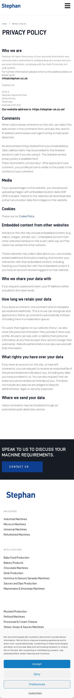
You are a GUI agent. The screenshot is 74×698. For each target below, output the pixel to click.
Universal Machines (15, 529)
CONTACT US (19, 466)
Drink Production (13, 573)
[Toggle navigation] (67, 6)
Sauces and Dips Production (20, 583)
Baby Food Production (16, 557)
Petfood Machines (14, 616)
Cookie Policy (35, 693)
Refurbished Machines (17, 534)
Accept (37, 664)
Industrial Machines (15, 519)
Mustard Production (15, 611)
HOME (4, 24)
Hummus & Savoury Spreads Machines (27, 578)
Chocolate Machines (16, 568)
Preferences (37, 684)
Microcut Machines (15, 524)
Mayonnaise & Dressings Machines (24, 588)
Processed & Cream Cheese (20, 621)
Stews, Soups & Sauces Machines (24, 627)
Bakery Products (13, 562)
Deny (37, 674)
